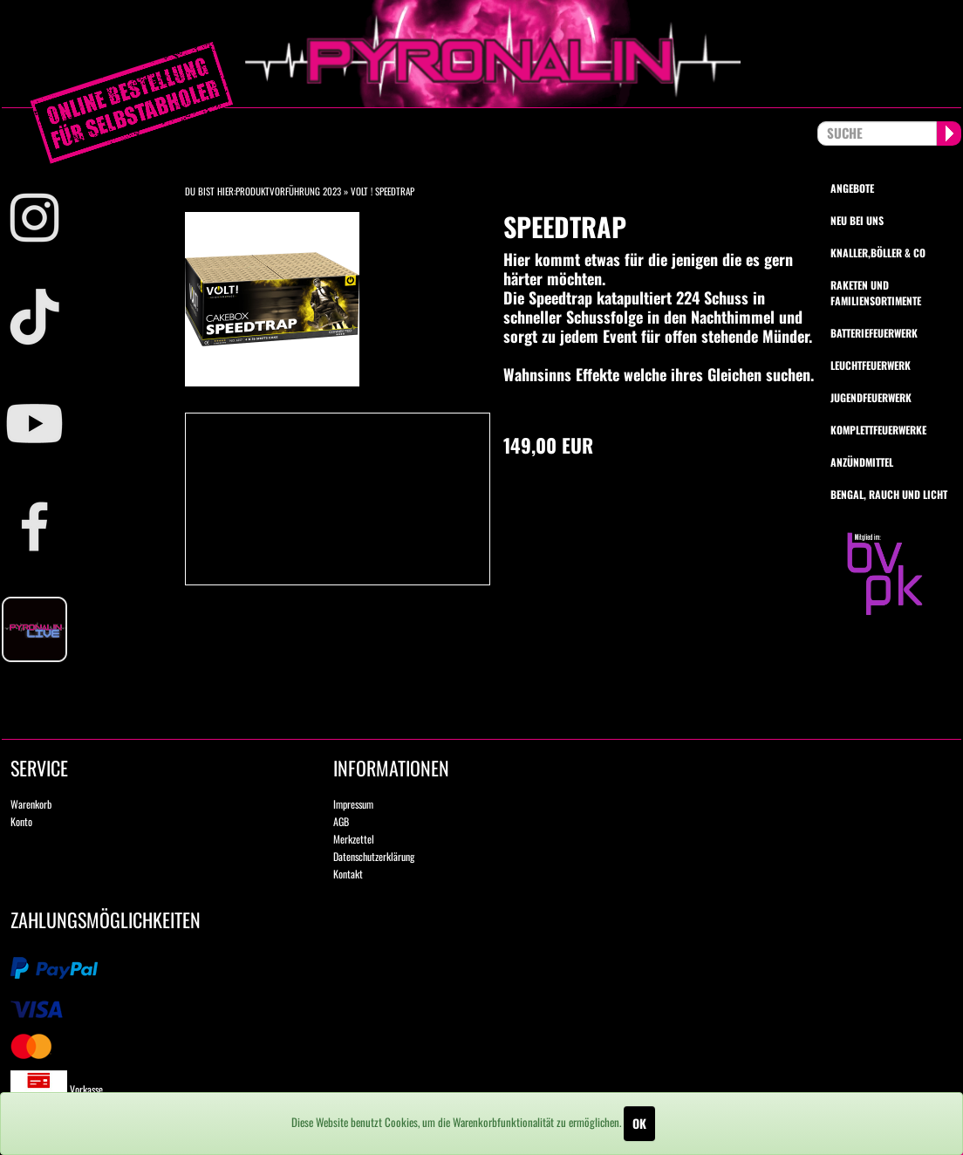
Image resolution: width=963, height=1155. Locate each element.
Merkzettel (353, 838)
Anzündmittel (861, 461)
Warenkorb (30, 803)
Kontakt (348, 873)
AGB (341, 821)
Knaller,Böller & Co (877, 252)
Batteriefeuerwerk (874, 332)
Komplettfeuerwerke (878, 429)
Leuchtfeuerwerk (870, 365)
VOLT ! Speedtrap (382, 191)
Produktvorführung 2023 (288, 191)
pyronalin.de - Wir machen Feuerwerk (481, 53)
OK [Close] (639, 1123)
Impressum (353, 803)
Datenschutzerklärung (373, 856)
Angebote (852, 188)
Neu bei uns (857, 220)
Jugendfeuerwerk (871, 397)
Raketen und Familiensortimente (875, 292)
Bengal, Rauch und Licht (888, 494)
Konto (21, 821)
